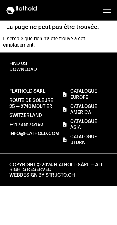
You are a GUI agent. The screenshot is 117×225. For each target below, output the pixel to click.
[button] (23, 69)
